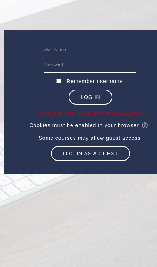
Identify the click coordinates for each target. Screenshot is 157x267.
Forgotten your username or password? (89, 113)
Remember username (94, 81)
